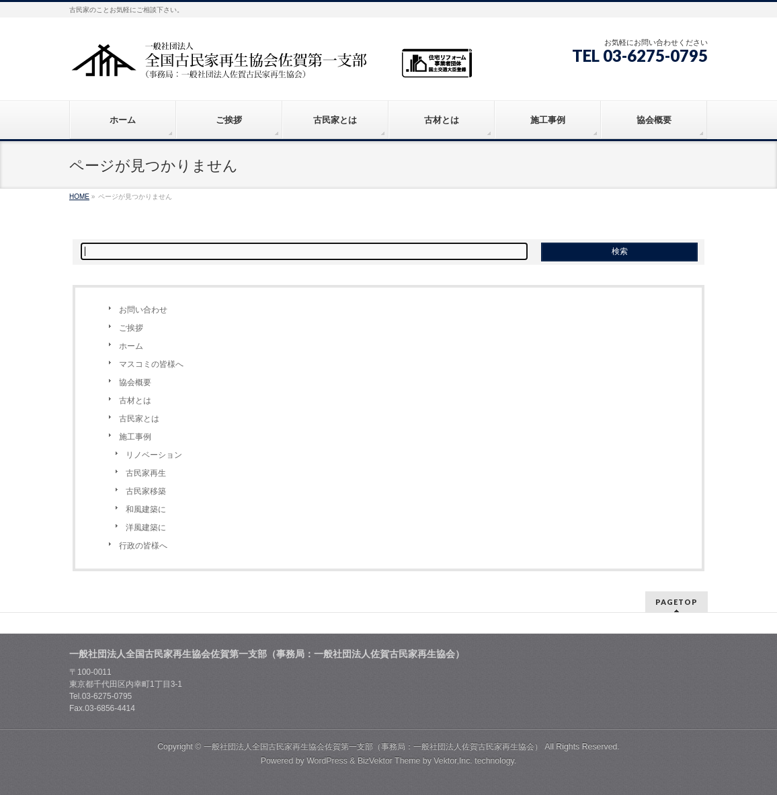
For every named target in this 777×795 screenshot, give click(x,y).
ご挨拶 (131, 328)
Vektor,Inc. (453, 760)
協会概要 (135, 382)
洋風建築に (146, 527)
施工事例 (135, 437)
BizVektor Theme (389, 760)
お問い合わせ (143, 310)
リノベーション (154, 455)
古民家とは (139, 418)
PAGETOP (676, 601)
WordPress (326, 760)
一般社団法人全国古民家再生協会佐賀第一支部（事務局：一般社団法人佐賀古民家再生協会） (373, 746)
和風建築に (146, 509)
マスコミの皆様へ (151, 364)
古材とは (135, 400)
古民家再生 (146, 473)
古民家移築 (146, 491)
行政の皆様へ (143, 545)
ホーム (131, 346)
